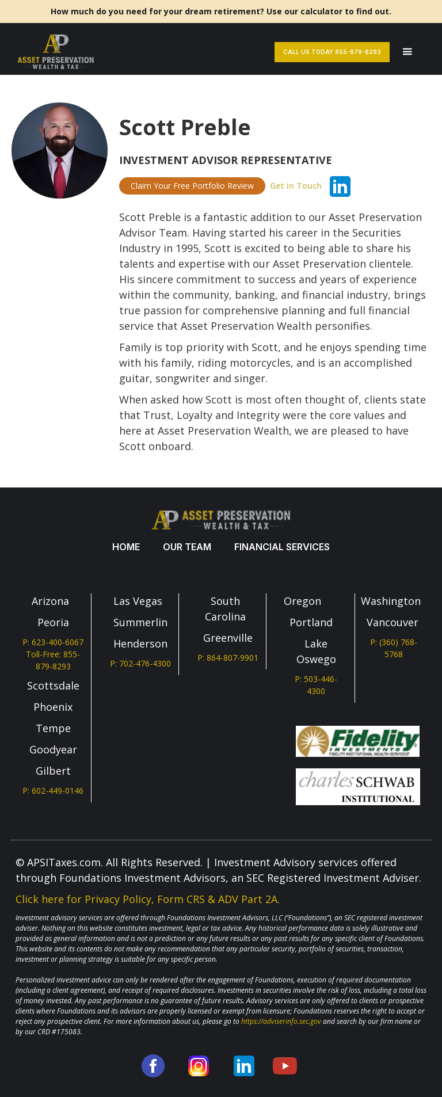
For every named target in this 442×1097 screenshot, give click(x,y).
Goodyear (53, 749)
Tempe (53, 728)
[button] (407, 52)
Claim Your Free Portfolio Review (192, 185)
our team (187, 547)
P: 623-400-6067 (52, 642)
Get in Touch (296, 185)
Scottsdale (53, 685)
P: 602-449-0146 (52, 790)
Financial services (282, 547)
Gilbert (53, 771)
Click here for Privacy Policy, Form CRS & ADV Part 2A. (148, 899)
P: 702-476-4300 (140, 663)
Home (126, 547)
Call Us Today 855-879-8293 (332, 51)
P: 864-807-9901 (227, 657)
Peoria (53, 622)
